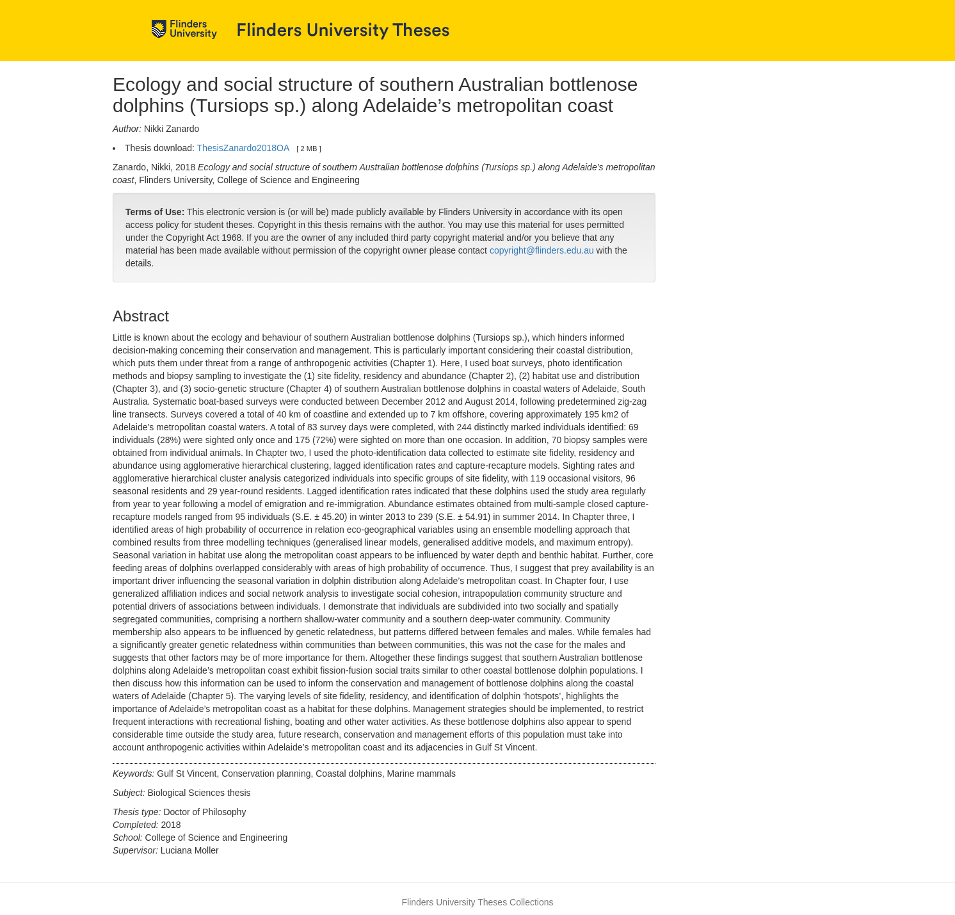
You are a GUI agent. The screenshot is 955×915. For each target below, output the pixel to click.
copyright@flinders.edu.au (542, 250)
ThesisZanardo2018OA (243, 148)
